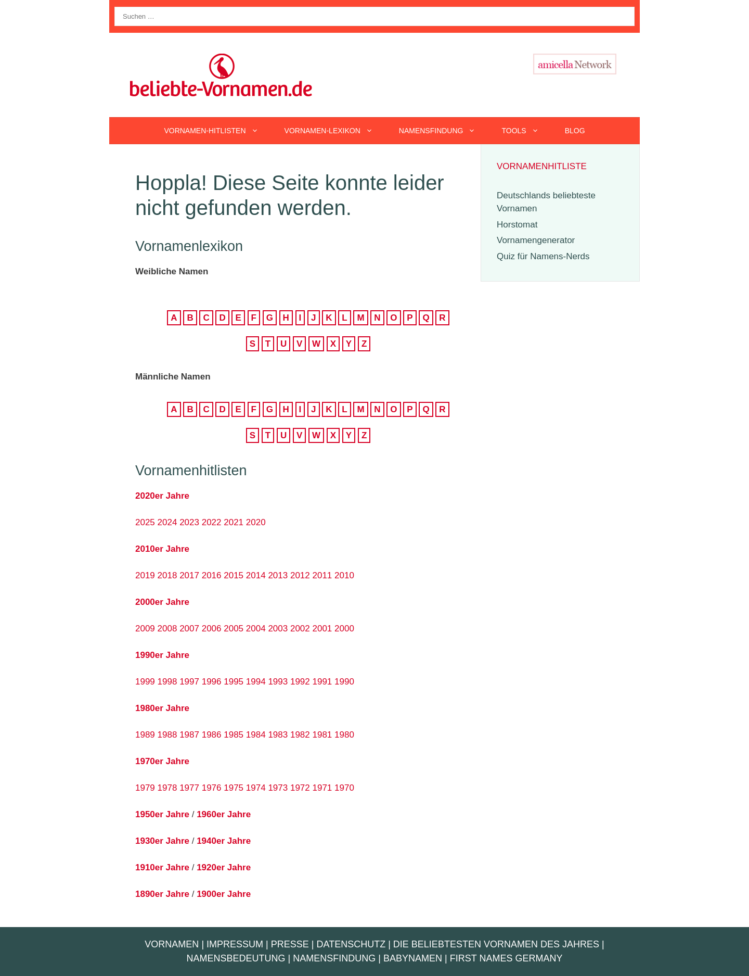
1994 (256, 682)
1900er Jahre (224, 894)
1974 (256, 788)
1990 (344, 682)
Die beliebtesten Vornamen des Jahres (496, 944)
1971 (322, 788)
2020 (256, 522)
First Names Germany (506, 958)
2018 (167, 575)
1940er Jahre (224, 841)
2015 (233, 575)
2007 (189, 628)
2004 (256, 628)
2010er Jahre (162, 549)
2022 (212, 522)
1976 (212, 788)
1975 (233, 788)
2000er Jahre (162, 602)
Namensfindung (444, 131)
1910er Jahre (162, 867)
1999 (145, 682)
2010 (344, 575)
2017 (189, 575)
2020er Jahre (162, 496)
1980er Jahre (162, 708)
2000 (344, 628)
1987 (189, 735)
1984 (256, 735)
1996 (212, 682)
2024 (167, 522)
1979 (145, 788)
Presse (290, 944)
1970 (344, 788)
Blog (575, 130)
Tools (526, 131)
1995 (233, 682)
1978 (167, 788)
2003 (278, 628)
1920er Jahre (224, 867)
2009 (145, 628)
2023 (189, 522)
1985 (233, 735)
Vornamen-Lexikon (335, 131)
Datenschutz (350, 944)
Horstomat (517, 225)
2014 (256, 575)
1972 (300, 788)
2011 (322, 575)
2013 (278, 575)
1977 (189, 788)
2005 (233, 628)
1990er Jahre (162, 655)
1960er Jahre (224, 814)
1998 (167, 682)
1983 (278, 735)
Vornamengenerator (536, 240)
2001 (322, 628)
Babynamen (412, 958)
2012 (300, 575)
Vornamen (172, 944)
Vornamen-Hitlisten (217, 131)
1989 (145, 735)
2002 (300, 628)
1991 (322, 682)
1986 (212, 735)
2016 (212, 575)
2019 (145, 575)
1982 (300, 735)
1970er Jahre (162, 761)
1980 (344, 735)
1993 (278, 682)
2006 (212, 628)
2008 (167, 628)
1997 (189, 682)
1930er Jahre (162, 841)
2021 (233, 522)
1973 (278, 788)
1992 (300, 682)
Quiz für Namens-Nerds (543, 256)
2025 (145, 522)
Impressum (234, 944)
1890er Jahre (162, 894)
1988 (167, 735)
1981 (322, 735)
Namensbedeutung (236, 958)
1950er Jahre (162, 814)
